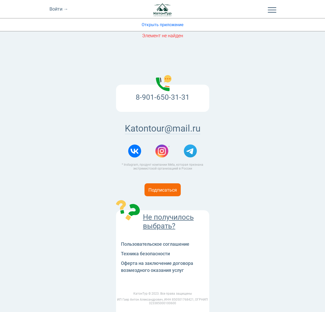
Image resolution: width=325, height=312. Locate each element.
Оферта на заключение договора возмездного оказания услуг (157, 266)
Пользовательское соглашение (155, 244)
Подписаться (162, 190)
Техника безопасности (145, 253)
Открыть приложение (162, 24)
